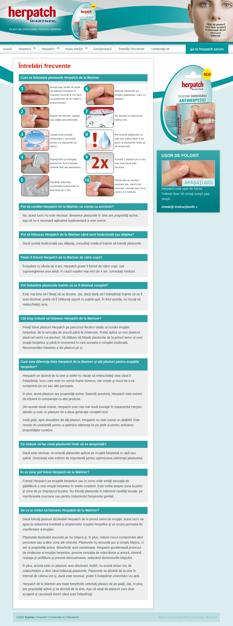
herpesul (25, 49)
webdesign (198, 617)
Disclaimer (73, 617)
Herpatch (41, 617)
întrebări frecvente (131, 49)
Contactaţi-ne (57, 617)
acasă (7, 49)
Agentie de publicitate (171, 617)
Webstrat (211, 617)
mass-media (74, 49)
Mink (187, 617)
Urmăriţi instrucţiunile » (179, 207)
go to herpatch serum (207, 49)
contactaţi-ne (160, 49)
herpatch (49, 49)
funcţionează (102, 49)
